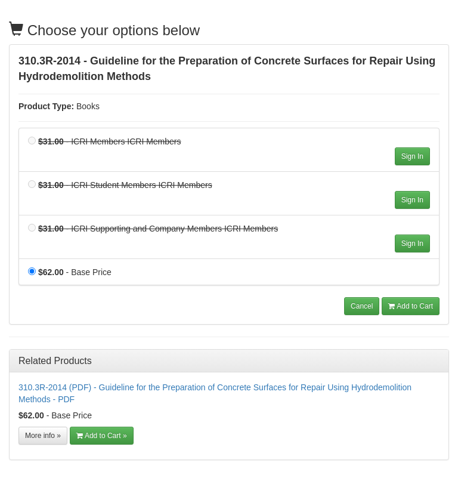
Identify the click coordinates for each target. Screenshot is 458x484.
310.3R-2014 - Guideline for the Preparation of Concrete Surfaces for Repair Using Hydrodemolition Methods (226, 68)
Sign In (412, 156)
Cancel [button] (362, 306)
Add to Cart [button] (410, 306)
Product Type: (46, 106)
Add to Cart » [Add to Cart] (101, 435)
